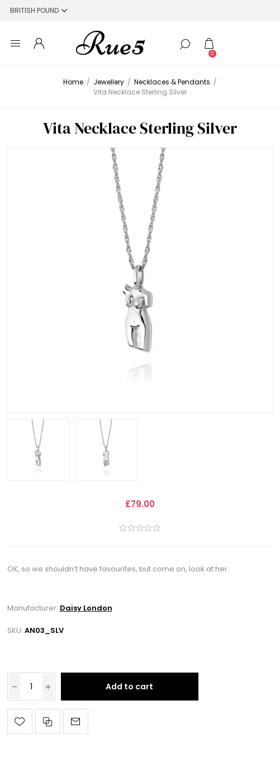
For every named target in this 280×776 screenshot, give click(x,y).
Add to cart (129, 686)
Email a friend (75, 721)
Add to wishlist (19, 721)
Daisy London (86, 608)
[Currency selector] (38, 10)
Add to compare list (47, 721)
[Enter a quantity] (31, 686)
